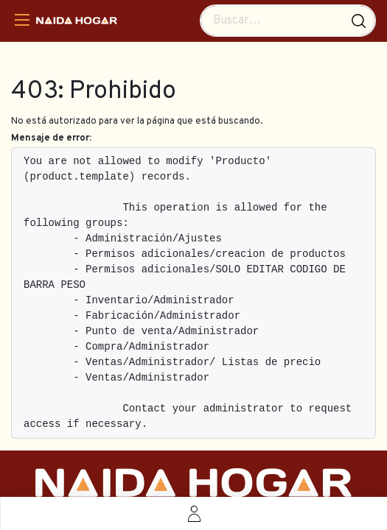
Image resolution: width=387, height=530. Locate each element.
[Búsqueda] (358, 20)
